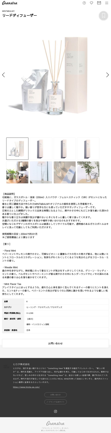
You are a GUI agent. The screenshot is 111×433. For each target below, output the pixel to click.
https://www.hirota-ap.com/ (26, 387)
